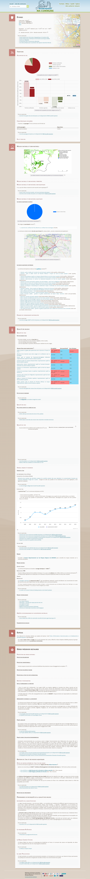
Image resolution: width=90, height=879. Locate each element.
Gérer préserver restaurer (73, 6)
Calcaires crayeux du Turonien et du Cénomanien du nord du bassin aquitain (38, 277)
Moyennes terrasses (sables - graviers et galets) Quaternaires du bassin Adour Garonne (40, 306)
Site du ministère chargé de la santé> (30, 399)
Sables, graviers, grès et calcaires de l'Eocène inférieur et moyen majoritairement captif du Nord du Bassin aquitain (33, 382)
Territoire (61, 4)
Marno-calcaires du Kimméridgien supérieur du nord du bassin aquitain (36, 299)
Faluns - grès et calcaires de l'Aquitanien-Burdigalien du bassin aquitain (36, 289)
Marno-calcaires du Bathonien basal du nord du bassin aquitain (35, 297)
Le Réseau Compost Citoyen (26, 848)
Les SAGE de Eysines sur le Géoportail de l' (34, 786)
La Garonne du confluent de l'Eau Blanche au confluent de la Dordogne (36, 227)
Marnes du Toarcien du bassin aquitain (29, 296)
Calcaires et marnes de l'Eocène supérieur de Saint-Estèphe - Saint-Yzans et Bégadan (39, 281)
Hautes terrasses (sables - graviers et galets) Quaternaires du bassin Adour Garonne (42, 293)
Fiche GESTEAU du (36, 770)
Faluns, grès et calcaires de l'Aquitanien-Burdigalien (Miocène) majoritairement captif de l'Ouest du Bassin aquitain (33, 358)
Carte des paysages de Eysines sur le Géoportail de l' (36, 134)
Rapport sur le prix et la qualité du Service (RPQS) (30, 540)
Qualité (72, 4)
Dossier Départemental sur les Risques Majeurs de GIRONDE (40, 558)
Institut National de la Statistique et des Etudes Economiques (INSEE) (35, 38)
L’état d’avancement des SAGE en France (28, 788)
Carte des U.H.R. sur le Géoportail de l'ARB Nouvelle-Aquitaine (33, 824)
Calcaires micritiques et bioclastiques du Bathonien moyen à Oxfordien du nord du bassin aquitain (44, 285)
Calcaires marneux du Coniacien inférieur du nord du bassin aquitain (36, 284)
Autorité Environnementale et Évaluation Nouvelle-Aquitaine (33, 754)
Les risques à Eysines (24, 601)
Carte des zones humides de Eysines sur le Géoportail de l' (37, 193)
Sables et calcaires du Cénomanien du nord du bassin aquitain (34, 307)
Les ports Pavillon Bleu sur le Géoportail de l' (34, 863)
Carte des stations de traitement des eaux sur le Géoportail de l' (39, 548)
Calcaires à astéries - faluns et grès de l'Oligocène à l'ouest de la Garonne (37, 288)
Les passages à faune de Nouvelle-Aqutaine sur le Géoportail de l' (39, 713)
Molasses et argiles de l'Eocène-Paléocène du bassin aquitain (34, 304)
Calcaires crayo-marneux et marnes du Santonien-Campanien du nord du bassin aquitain (43, 279)
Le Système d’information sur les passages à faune (31, 715)
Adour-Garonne (53, 764)
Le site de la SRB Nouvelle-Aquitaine (27, 731)
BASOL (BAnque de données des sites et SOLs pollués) (31, 414)
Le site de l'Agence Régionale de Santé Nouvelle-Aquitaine (32, 485)
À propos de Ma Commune (31, 876)
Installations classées (24, 605)
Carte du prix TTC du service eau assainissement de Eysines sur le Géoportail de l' (43, 536)
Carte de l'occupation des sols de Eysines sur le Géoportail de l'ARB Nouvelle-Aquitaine (39, 115)
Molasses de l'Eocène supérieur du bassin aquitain (32, 303)
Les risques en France (24, 604)
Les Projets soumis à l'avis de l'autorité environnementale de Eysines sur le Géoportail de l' (45, 752)
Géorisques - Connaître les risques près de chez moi (31, 602)
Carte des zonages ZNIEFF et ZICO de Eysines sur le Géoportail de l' (39, 320)
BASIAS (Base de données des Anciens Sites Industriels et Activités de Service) (36, 419)
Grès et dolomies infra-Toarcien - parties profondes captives (34, 292)
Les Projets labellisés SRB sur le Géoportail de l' (35, 732)
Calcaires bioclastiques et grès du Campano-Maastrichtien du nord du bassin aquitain (40, 276)
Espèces (77, 4)
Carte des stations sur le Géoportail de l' (33, 461)
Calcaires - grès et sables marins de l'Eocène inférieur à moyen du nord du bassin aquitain (44, 273)
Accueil (12, 4)
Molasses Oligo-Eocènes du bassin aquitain (30, 300)
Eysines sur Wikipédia (24, 40)
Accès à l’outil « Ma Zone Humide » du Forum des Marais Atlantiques (34, 192)
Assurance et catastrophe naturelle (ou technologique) (31, 608)
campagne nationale (24, 580)
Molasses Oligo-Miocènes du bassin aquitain (30, 301)
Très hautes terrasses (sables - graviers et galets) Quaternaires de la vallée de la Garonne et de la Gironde (45, 308)
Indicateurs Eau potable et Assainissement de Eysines (31, 538)
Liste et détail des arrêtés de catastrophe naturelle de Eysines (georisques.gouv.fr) (37, 618)
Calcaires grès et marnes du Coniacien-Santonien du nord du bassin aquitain (38, 283)
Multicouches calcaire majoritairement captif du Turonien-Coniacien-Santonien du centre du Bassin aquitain (33, 365)
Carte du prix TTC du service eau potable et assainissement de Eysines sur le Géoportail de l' (45, 537)
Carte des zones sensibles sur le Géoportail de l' (35, 549)
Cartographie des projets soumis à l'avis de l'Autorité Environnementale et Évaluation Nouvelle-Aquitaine (43, 755)
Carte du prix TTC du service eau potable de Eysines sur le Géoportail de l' (41, 534)
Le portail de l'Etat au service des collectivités (29, 41)
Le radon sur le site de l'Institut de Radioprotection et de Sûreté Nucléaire (36, 590)
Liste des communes (20, 4)
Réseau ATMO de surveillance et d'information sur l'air (31, 462)
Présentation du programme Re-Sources (28, 834)
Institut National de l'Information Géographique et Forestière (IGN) (34, 37)
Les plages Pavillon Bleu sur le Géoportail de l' (35, 862)
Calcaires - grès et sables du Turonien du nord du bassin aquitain (35, 272)
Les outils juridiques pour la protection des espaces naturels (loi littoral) (35, 42)
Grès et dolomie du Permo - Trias (28, 291)
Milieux (67, 4)
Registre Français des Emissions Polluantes (29, 606)
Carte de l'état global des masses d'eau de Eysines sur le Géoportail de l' (40, 388)
